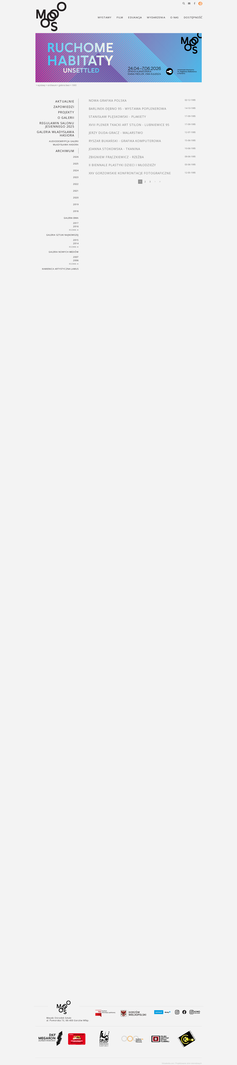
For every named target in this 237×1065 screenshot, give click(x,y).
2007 (76, 257)
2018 (76, 211)
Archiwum (52, 85)
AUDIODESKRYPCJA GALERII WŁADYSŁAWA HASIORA (64, 143)
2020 (76, 197)
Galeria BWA (64, 85)
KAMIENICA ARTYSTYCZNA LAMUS (60, 268)
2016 (76, 226)
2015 (76, 240)
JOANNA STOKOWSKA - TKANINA (114, 149)
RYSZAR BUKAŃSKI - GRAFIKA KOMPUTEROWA (125, 141)
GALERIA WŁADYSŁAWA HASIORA (55, 133)
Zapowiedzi (63, 107)
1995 (74, 85)
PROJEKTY (66, 112)
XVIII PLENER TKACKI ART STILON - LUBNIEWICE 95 (129, 125)
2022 (76, 184)
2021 (76, 190)
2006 (76, 260)
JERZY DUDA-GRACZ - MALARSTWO (116, 133)
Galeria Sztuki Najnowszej (62, 234)
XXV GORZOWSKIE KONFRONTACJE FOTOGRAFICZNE (130, 173)
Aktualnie (64, 101)
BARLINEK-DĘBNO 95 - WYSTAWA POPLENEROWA (127, 109)
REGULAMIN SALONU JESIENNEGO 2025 (56, 124)
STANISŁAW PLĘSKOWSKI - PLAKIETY (117, 117)
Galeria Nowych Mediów (64, 251)
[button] (183, 3)
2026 (76, 156)
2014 (76, 243)
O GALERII (66, 118)
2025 (76, 163)
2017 (76, 223)
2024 (76, 170)
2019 (76, 204)
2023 (76, 177)
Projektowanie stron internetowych (188, 1063)
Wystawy (41, 85)
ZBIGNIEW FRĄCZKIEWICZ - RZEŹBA (116, 157)
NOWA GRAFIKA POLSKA (108, 100)
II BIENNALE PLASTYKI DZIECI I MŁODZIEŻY (122, 165)
